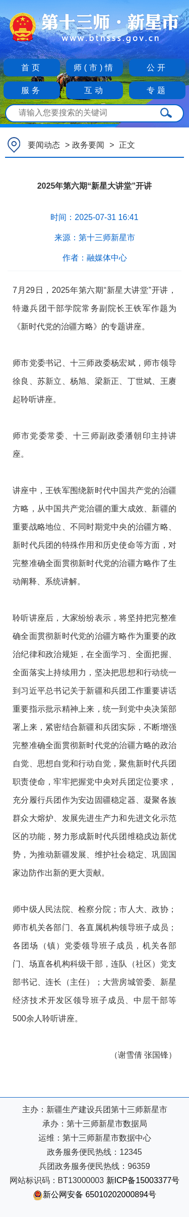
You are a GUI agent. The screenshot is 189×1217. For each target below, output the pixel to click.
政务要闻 (88, 145)
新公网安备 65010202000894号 (94, 1194)
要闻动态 (44, 145)
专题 (157, 90)
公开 (157, 67)
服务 (31, 90)
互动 (94, 90)
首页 (31, 67)
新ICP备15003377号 (143, 1180)
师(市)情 (95, 67)
